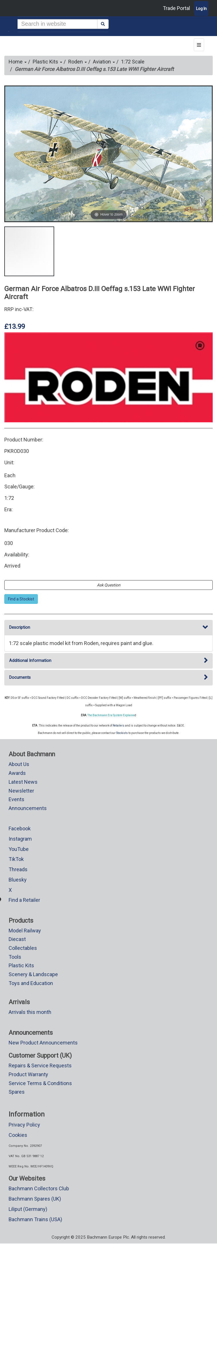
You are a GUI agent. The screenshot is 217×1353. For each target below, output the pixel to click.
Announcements (28, 808)
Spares (17, 1092)
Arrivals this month (30, 1012)
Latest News (23, 782)
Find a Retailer (24, 900)
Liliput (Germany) (28, 1209)
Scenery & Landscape (33, 974)
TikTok (16, 859)
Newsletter (21, 791)
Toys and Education (31, 983)
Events (16, 799)
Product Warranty (28, 1074)
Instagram (20, 839)
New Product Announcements (43, 1043)
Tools (15, 957)
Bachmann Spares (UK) (35, 1199)
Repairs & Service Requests (40, 1065)
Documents (108, 677)
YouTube (19, 849)
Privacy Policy (24, 1125)
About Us (19, 764)
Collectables (23, 948)
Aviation (104, 62)
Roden (77, 62)
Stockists (122, 733)
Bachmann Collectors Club (39, 1188)
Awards (17, 773)
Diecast (17, 939)
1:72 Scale (132, 62)
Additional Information (108, 660)
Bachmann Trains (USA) (35, 1219)
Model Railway (25, 931)
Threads (18, 869)
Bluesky (18, 880)
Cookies (18, 1135)
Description (108, 627)
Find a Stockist (21, 599)
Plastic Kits (47, 62)
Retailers (118, 725)
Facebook (20, 828)
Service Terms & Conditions (40, 1083)
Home (18, 62)
